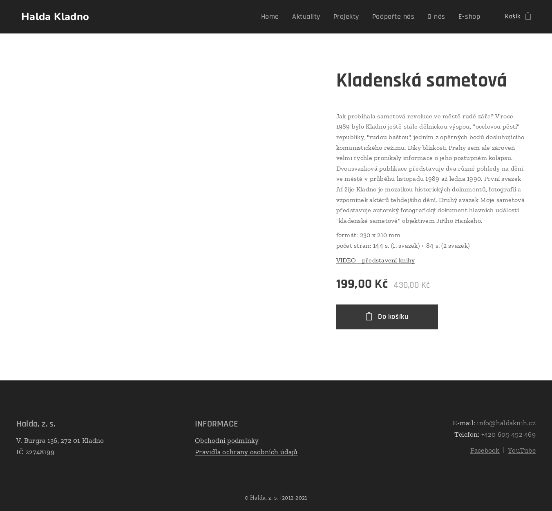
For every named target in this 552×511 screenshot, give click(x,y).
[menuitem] (287, 17)
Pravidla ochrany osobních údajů (246, 451)
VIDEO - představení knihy (375, 260)
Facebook (485, 450)
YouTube (522, 450)
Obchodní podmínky (227, 440)
